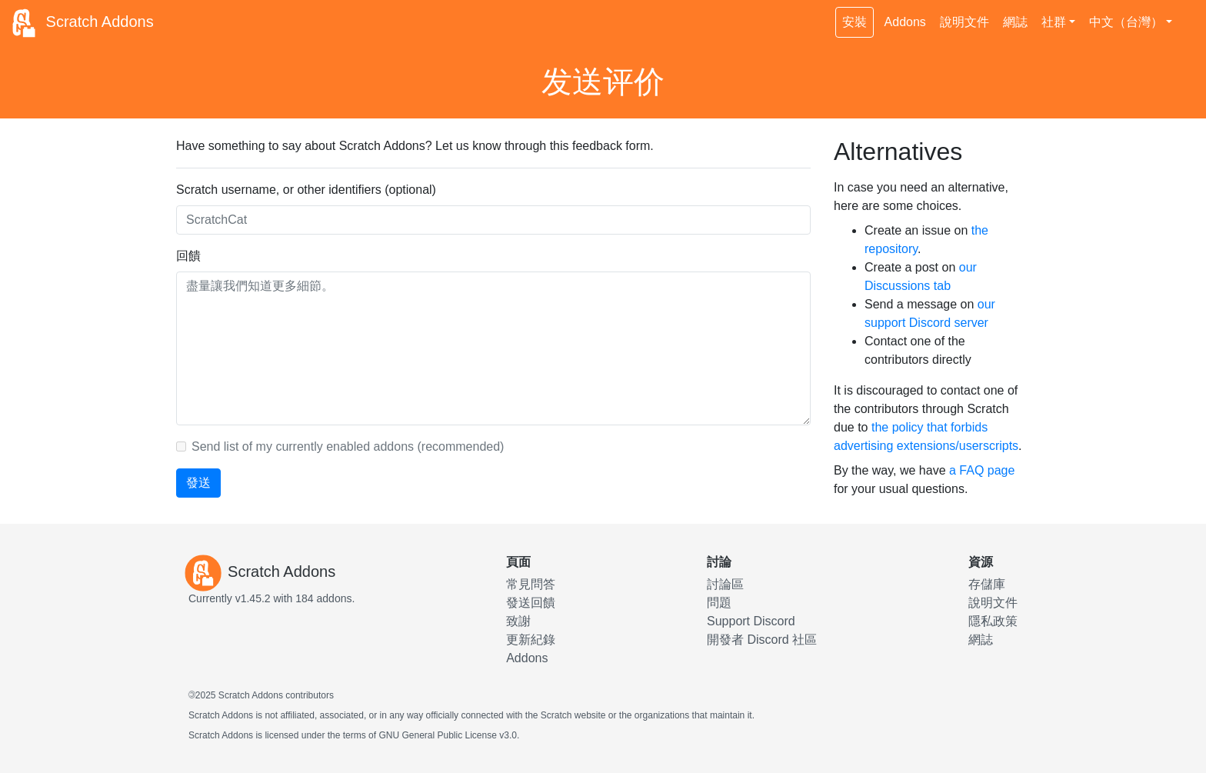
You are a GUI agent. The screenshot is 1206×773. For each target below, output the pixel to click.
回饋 (188, 255)
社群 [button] (1053, 21)
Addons (905, 21)
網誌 (1015, 21)
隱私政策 (993, 621)
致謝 (518, 621)
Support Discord (751, 621)
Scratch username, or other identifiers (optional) (306, 189)
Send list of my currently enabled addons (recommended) (348, 446)
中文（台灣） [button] (1126, 21)
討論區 (725, 584)
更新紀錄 (530, 639)
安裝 (854, 21)
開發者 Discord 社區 (762, 639)
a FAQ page (981, 470)
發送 (198, 482)
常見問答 (530, 584)
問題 (719, 602)
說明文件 (964, 21)
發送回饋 (530, 602)
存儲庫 (986, 584)
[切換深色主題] (1187, 14)
